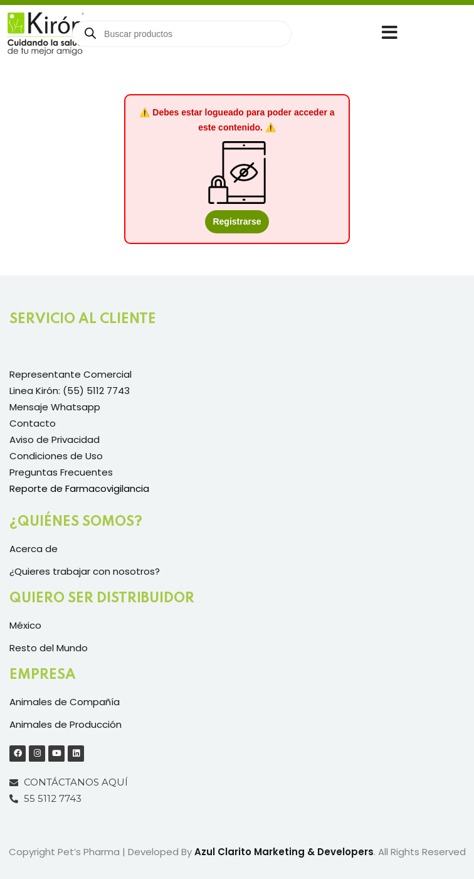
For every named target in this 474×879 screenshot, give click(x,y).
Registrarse (237, 221)
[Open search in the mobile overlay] (181, 34)
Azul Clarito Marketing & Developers (284, 851)
